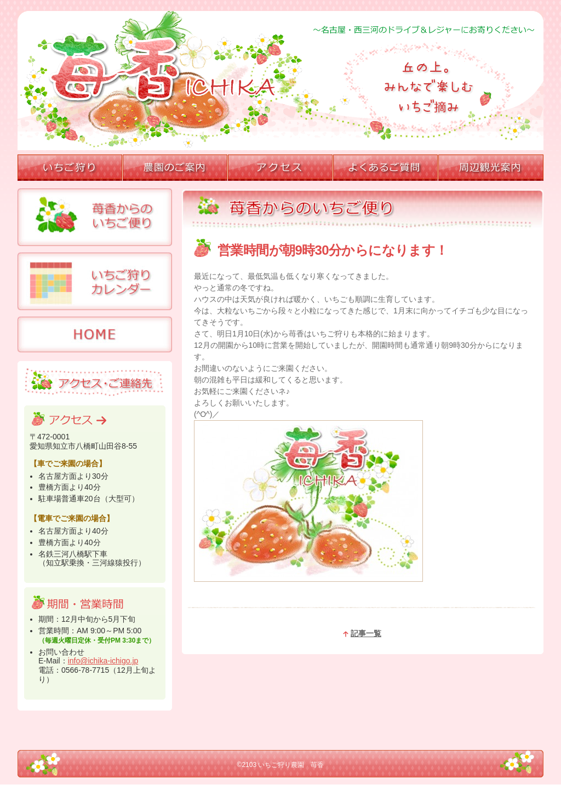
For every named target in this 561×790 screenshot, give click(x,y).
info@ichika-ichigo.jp (103, 660)
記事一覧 (362, 633)
